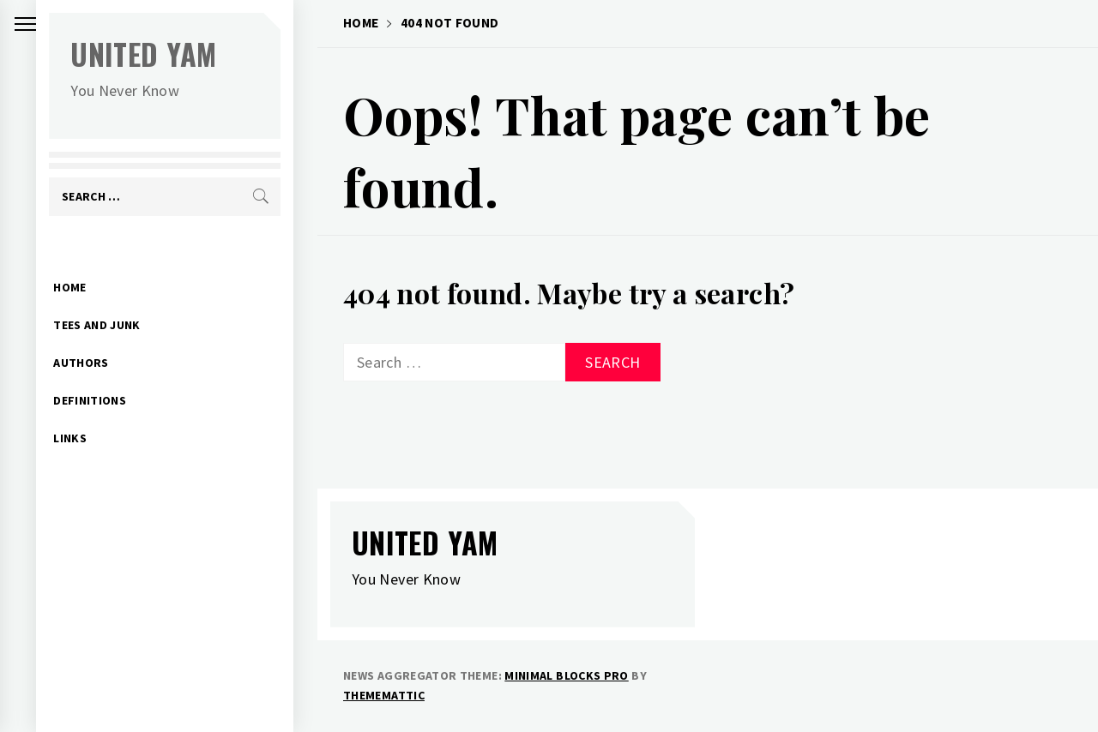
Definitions (113, 373)
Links (94, 411)
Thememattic (384, 695)
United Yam (167, 53)
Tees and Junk (121, 298)
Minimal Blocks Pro (566, 675)
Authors (105, 336)
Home (93, 260)
